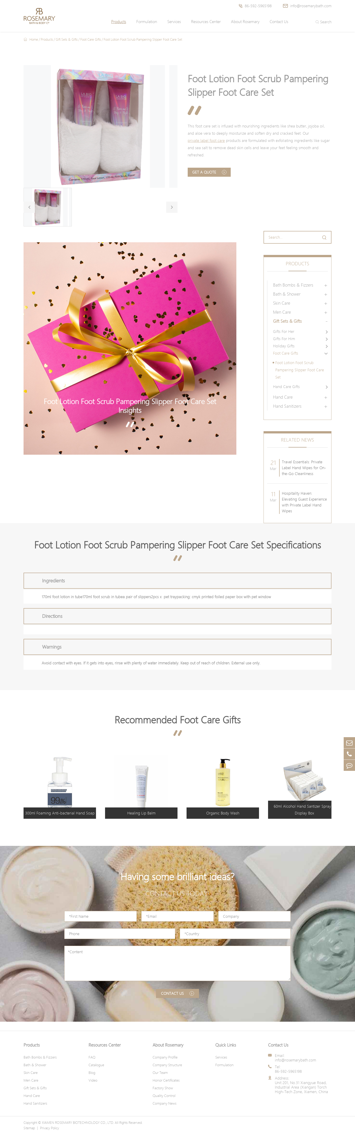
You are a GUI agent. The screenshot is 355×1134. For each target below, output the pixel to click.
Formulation (146, 21)
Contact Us (279, 21)
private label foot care (206, 140)
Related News (297, 440)
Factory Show (163, 1088)
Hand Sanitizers (287, 406)
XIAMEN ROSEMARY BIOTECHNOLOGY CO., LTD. (78, 1122)
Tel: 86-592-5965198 (288, 1069)
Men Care (282, 312)
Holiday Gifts (284, 345)
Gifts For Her (283, 331)
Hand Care (283, 397)
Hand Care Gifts (286, 386)
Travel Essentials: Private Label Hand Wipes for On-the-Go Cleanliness (304, 467)
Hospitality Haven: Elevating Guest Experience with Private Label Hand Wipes (304, 502)
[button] (29, 207)
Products (118, 21)
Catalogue (96, 1065)
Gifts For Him (284, 338)
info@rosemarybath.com (307, 5)
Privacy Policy (49, 1128)
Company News (164, 1103)
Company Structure (167, 1065)
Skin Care (281, 303)
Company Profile (165, 1057)
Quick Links (225, 1045)
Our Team (160, 1072)
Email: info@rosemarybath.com (295, 1057)
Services (174, 21)
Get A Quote (209, 172)
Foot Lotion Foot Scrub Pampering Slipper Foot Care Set (143, 39)
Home (33, 39)
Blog (92, 1072)
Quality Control (164, 1095)
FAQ (92, 1057)
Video (93, 1080)
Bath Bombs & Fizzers (293, 285)
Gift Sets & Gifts (67, 39)
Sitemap (29, 1128)
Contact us (177, 993)
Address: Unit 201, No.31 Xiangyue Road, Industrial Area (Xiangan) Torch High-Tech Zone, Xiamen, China (301, 1085)
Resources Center (206, 21)
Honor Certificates (166, 1080)
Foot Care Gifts (90, 39)
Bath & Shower (286, 294)
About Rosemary (245, 21)
